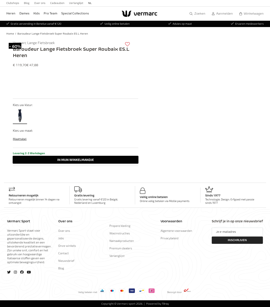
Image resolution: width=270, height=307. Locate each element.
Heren (10, 13)
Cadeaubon (57, 3)
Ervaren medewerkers (247, 23)
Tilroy (165, 303)
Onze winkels (67, 245)
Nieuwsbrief (66, 260)
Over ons (39, 3)
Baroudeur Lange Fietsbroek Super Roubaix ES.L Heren (52, 33)
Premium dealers (120, 248)
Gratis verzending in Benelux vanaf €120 (33, 23)
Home (10, 33)
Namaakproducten (121, 240)
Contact (63, 253)
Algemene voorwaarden (176, 230)
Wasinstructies (119, 233)
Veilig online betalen (115, 23)
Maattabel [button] (19, 139)
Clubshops (12, 3)
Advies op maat (180, 23)
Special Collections (75, 13)
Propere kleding (119, 225)
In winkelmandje (75, 159)
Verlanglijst (76, 3)
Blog (26, 3)
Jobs (61, 238)
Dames (24, 13)
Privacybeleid (170, 238)
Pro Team (50, 13)
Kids (36, 13)
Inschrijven (237, 240)
